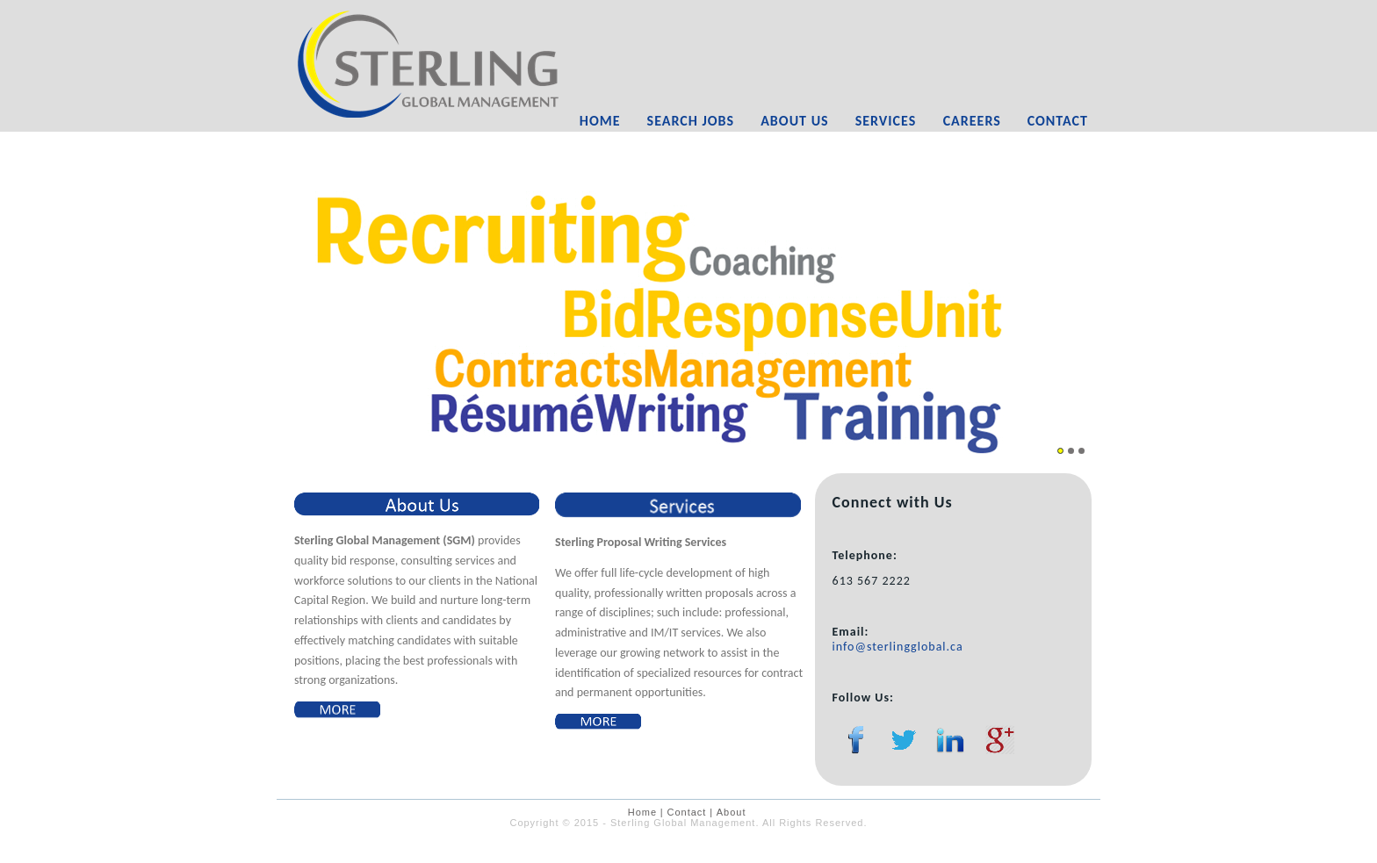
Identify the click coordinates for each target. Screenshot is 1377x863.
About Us (794, 120)
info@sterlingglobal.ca (898, 646)
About (731, 812)
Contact (1057, 120)
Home (600, 120)
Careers (972, 120)
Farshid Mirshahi (713, 849)
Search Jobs (691, 120)
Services (886, 120)
